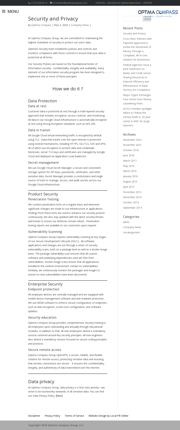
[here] (59, 395)
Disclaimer (34, 415)
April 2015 (128, 186)
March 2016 (130, 171)
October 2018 (131, 150)
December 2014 (132, 192)
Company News (80, 25)
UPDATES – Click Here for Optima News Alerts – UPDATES (124, 2)
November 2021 (132, 144)
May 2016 (128, 166)
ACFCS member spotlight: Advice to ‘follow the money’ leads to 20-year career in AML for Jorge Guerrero (137, 117)
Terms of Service (74, 415)
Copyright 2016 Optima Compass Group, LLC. (56, 425)
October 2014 (131, 202)
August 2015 (130, 181)
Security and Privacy (134, 33)
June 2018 (128, 155)
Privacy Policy (52, 415)
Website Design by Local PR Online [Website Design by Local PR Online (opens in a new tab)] (108, 415)
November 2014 (132, 197)
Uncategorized (131, 232)
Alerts (126, 222)
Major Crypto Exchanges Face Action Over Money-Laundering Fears (137, 99)
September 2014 (132, 207)
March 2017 (130, 160)
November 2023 (132, 139)
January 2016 (130, 176)
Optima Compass (41, 25)
